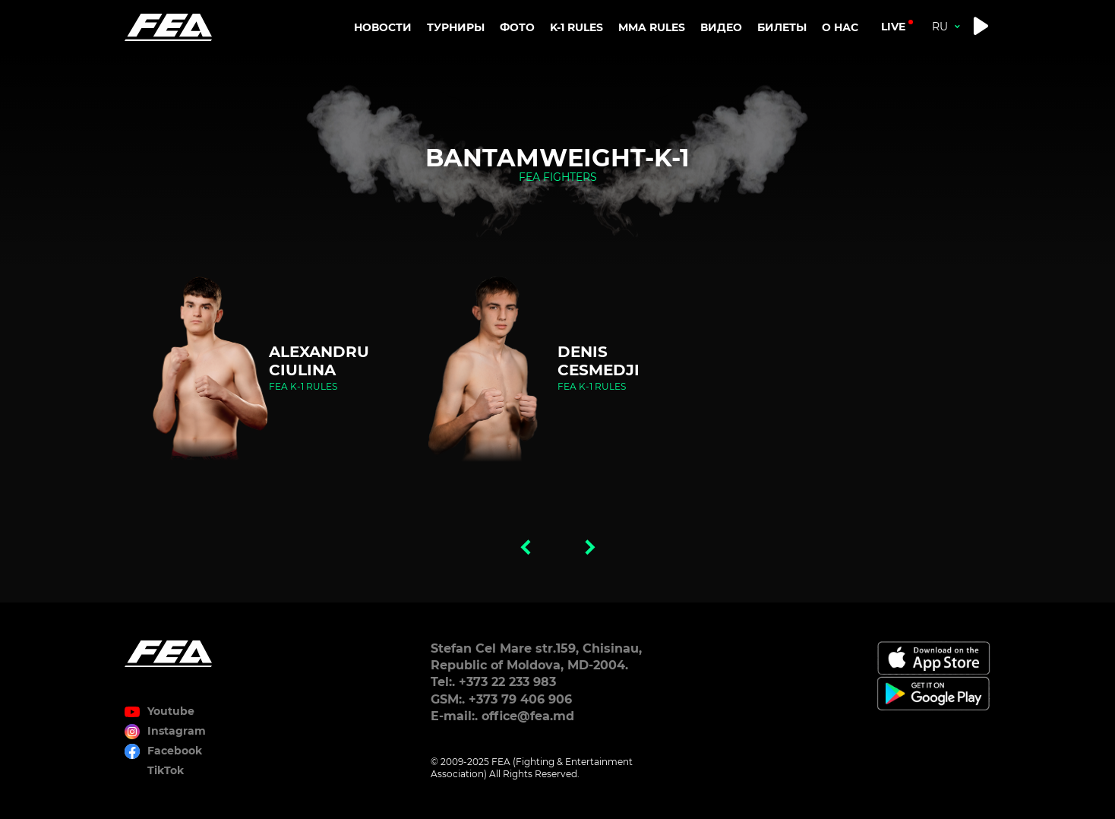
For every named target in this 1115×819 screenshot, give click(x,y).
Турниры (456, 27)
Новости (383, 27)
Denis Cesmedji (599, 361)
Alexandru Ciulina (319, 361)
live (893, 26)
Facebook (174, 750)
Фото (517, 27)
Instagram (176, 731)
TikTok (165, 770)
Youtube (170, 711)
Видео (721, 27)
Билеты (782, 27)
